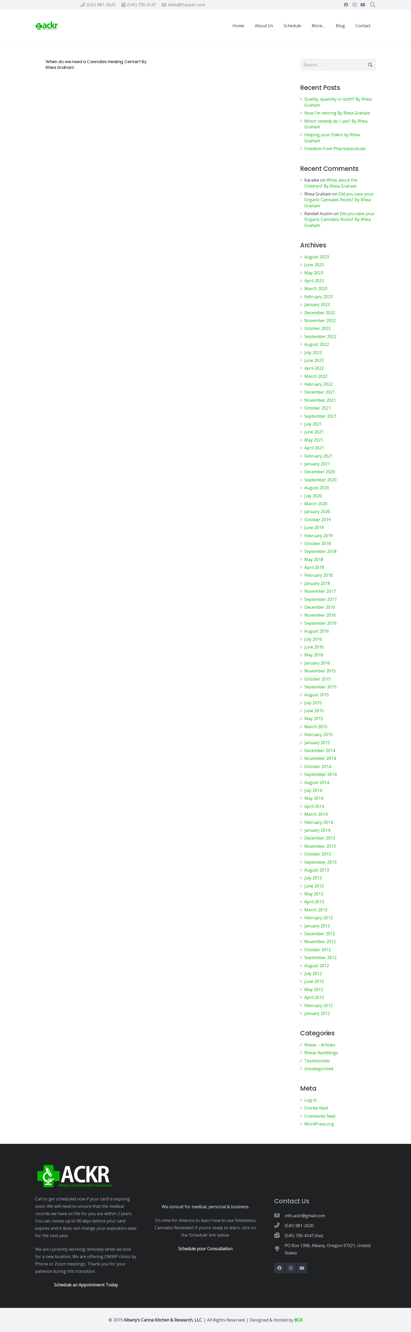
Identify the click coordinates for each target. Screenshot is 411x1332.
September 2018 (320, 551)
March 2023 (315, 288)
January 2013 (317, 926)
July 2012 (313, 973)
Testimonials (317, 1061)
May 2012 (313, 989)
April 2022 (314, 368)
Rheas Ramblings (321, 1053)
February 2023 (318, 297)
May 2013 (313, 894)
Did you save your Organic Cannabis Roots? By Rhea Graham (339, 200)
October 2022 (317, 328)
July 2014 (313, 790)
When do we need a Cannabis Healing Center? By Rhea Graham (96, 64)
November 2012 (320, 941)
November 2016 (320, 615)
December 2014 (319, 750)
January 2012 (317, 1013)
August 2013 (316, 870)
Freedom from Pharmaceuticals (335, 148)
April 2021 (314, 448)
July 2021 (313, 424)
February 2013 (318, 918)
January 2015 (317, 743)
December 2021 (319, 392)
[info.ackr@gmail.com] (279, 1215)
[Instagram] (354, 5)
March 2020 (315, 504)
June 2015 (314, 711)
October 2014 (317, 766)
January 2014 (317, 830)
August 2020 (316, 488)
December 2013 (319, 838)
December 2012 (319, 934)
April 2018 (314, 567)
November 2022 (320, 320)
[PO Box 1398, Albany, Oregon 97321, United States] (279, 1249)
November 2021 (320, 400)
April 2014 (314, 806)
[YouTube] (363, 5)
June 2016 (314, 647)
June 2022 (314, 360)
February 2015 (318, 734)
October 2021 (317, 408)
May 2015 (313, 718)
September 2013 (320, 862)
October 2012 (317, 950)
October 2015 (317, 679)
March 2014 (315, 814)
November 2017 (320, 591)
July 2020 (313, 496)
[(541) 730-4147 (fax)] (279, 1235)
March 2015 (315, 727)
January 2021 (317, 464)
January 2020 (317, 511)
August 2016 (316, 631)
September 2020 (320, 480)
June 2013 (314, 886)
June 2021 (314, 432)
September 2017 (320, 599)
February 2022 (318, 384)
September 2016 (320, 623)
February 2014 (318, 822)
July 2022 (313, 352)
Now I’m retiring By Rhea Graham (337, 113)
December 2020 (319, 472)
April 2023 (314, 281)
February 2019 (318, 536)
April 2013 (314, 902)
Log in (310, 1100)
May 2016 (313, 655)
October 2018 (317, 543)
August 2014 (316, 782)
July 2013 (313, 878)
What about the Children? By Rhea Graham (331, 183)
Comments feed (319, 1116)
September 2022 (320, 336)
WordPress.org (319, 1124)
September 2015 (320, 687)
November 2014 (320, 758)
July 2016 (313, 639)
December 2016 (319, 607)
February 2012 (318, 1005)
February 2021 (318, 456)
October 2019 (317, 520)
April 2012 (314, 997)
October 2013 (317, 854)
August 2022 (316, 344)
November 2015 (320, 671)
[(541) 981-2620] (279, 1225)
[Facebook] (346, 5)
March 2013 (315, 910)
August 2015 (316, 695)
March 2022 (315, 376)
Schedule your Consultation (205, 1249)
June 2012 (314, 981)
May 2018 (313, 559)
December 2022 (319, 313)
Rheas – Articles (319, 1045)
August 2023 (316, 257)
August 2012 (316, 966)
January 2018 (317, 583)
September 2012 (320, 957)
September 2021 (320, 416)
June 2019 (314, 527)
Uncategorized (318, 1069)
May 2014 (313, 798)
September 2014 (320, 774)
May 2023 (313, 273)
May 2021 (313, 440)
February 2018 (318, 575)
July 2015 (313, 703)
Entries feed (316, 1108)
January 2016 (317, 663)
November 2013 (320, 846)
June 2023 (314, 265)
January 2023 (317, 304)
